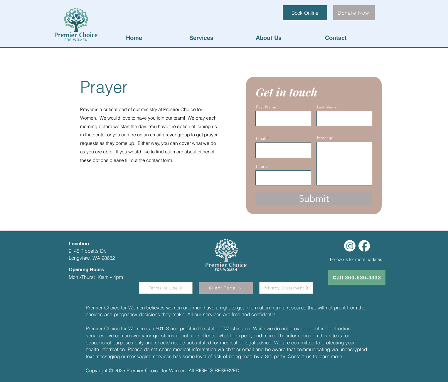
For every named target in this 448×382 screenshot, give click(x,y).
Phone (262, 166)
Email (261, 138)
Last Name (327, 107)
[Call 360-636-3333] (356, 277)
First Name (266, 107)
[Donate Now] (354, 12)
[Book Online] (305, 12)
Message (325, 137)
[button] (201, 38)
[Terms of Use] (166, 288)
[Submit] (313, 198)
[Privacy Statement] (286, 288)
